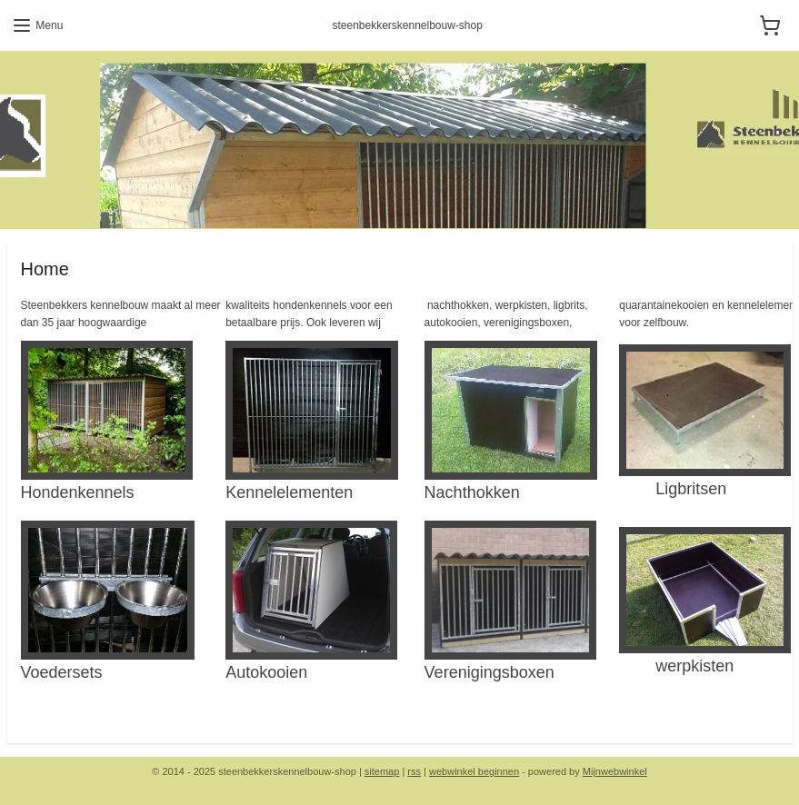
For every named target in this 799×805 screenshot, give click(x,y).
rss (414, 771)
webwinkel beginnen (474, 771)
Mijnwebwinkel (615, 771)
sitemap (382, 771)
